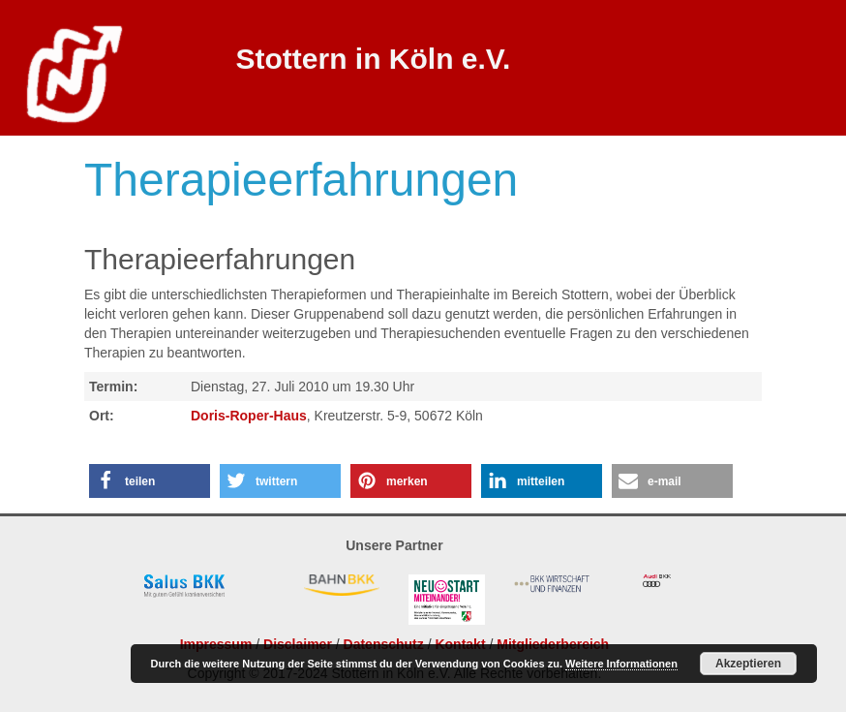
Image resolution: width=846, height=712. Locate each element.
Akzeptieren (748, 663)
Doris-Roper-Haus (249, 415)
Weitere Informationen (621, 663)
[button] (149, 481)
